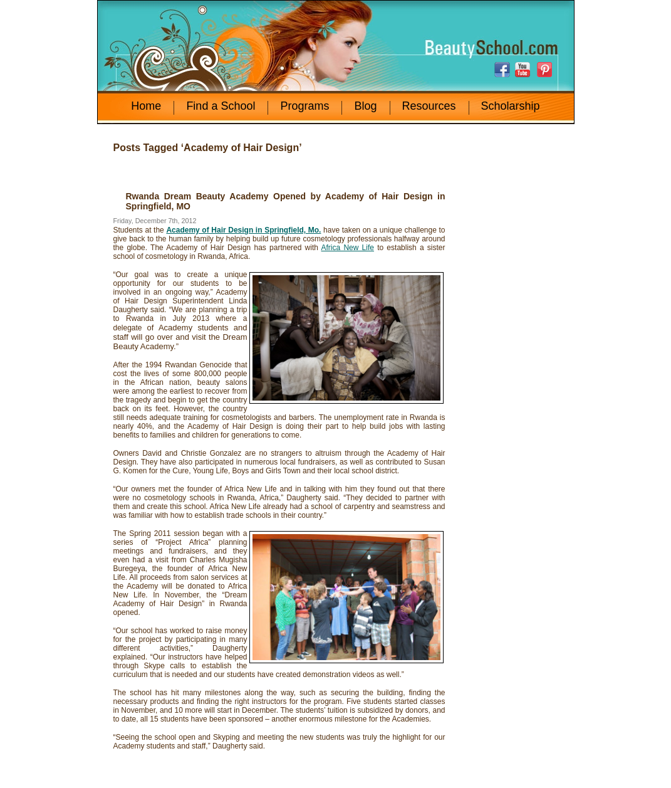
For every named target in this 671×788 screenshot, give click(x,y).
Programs (304, 106)
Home (146, 106)
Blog (365, 106)
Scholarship (510, 106)
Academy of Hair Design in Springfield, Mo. (243, 230)
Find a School (220, 106)
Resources (429, 106)
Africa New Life (347, 247)
